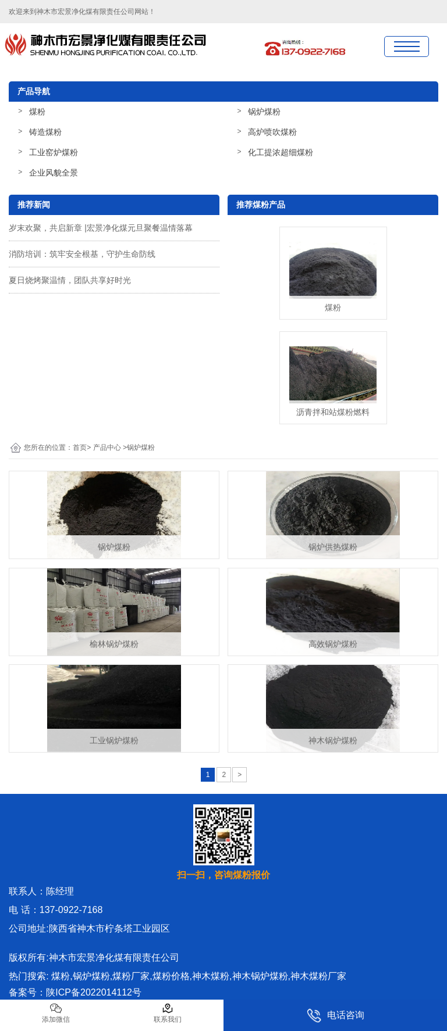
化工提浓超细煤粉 (280, 152)
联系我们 (168, 1013)
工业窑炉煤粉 (53, 152)
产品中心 (107, 447)
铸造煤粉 (45, 132)
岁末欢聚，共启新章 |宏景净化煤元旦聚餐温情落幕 (101, 227)
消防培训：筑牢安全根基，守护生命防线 (82, 254)
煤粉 (37, 111)
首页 (80, 447)
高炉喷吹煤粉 (272, 132)
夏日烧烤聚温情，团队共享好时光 (70, 280)
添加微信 (56, 1013)
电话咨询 (335, 1015)
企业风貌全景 (53, 172)
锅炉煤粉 (264, 111)
